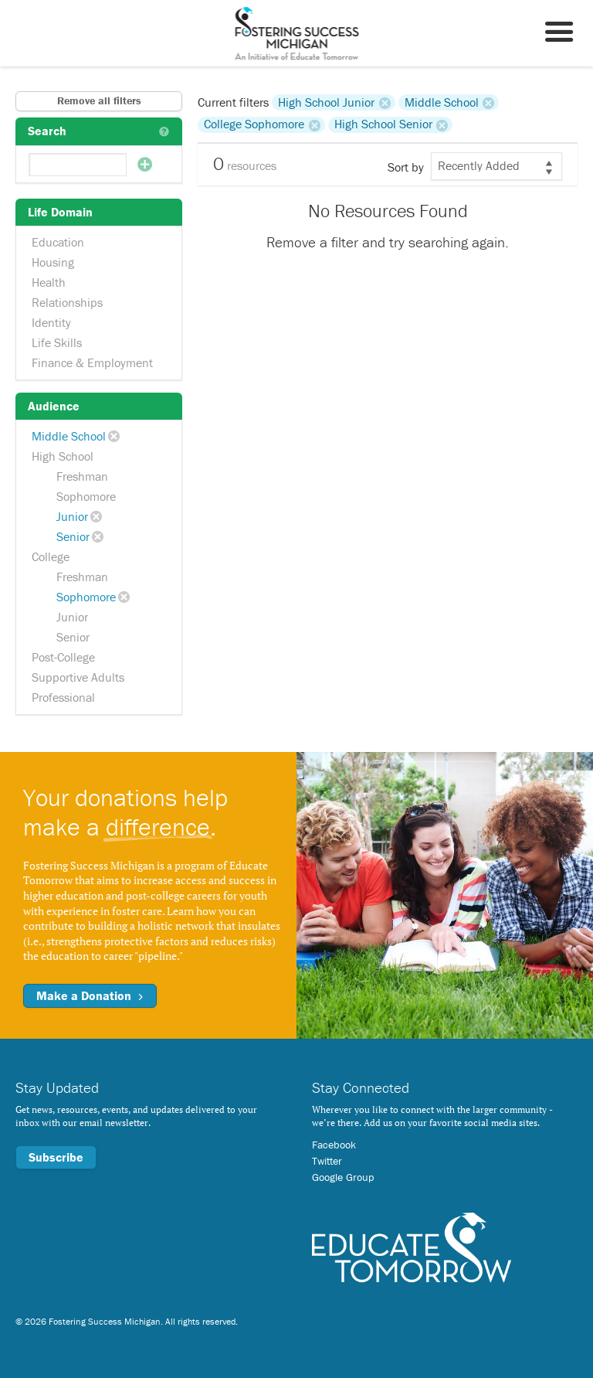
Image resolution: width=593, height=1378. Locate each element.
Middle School (69, 436)
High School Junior (326, 102)
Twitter (327, 1161)
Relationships (67, 302)
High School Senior (383, 124)
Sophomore (86, 496)
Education (58, 242)
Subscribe (56, 1157)
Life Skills (57, 342)
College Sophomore (254, 124)
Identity (51, 322)
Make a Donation (90, 995)
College (50, 556)
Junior (72, 516)
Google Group (343, 1177)
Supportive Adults (78, 677)
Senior (73, 536)
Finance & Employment (92, 362)
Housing (53, 262)
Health (49, 282)
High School (62, 456)
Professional (63, 697)
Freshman (82, 476)
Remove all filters (99, 100)
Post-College (63, 657)
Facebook (334, 1145)
